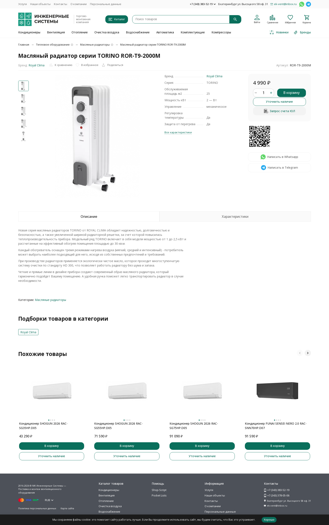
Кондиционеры (29, 32)
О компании (78, 4)
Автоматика (165, 32)
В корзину (291, 92)
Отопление (80, 32)
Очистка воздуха (106, 32)
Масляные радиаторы (95, 44)
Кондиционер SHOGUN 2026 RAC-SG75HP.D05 (194, 425)
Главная (23, 44)
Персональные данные (105, 4)
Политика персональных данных (37, 508)
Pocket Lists (159, 495)
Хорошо (269, 519)
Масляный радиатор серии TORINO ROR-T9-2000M (153, 44)
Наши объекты (40, 4)
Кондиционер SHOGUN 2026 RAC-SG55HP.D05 (118, 425)
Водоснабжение (138, 32)
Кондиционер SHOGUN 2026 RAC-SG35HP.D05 (43, 425)
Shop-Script (159, 490)
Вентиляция (56, 32)
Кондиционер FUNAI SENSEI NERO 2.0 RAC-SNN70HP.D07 (276, 425)
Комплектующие (193, 32)
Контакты (60, 4)
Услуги (22, 4)
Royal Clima (36, 65)
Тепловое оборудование (53, 44)
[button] (300, 353)
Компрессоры (221, 32)
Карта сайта (67, 508)
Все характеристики (178, 132)
